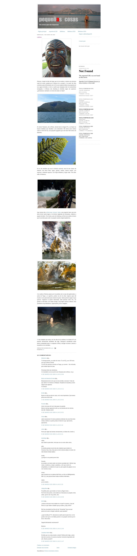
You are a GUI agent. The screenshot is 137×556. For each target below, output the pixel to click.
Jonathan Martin (45, 532)
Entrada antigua (72, 547)
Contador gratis (82, 41)
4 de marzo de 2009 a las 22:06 (52, 374)
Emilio (43, 393)
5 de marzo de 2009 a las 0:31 (52, 434)
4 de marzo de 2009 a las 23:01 (52, 399)
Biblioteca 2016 (82, 31)
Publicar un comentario (43, 545)
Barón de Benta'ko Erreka (48, 378)
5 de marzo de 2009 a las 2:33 (52, 484)
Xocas (43, 416)
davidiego (43, 438)
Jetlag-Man (44, 488)
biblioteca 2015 (71, 31)
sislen (42, 429)
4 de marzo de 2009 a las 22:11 (52, 389)
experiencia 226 (53, 31)
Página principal (42, 31)
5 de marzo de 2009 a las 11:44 (52, 528)
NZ (43, 349)
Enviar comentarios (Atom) (51, 551)
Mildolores (44, 358)
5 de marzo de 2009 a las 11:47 (52, 541)
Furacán (43, 403)
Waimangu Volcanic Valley (54, 212)
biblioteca (62, 31)
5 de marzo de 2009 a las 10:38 (52, 497)
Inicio (58, 547)
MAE (42, 501)
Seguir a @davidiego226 (85, 34)
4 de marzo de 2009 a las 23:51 (52, 412)
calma (39, 37)
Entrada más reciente (42, 547)
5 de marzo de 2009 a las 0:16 (52, 425)
